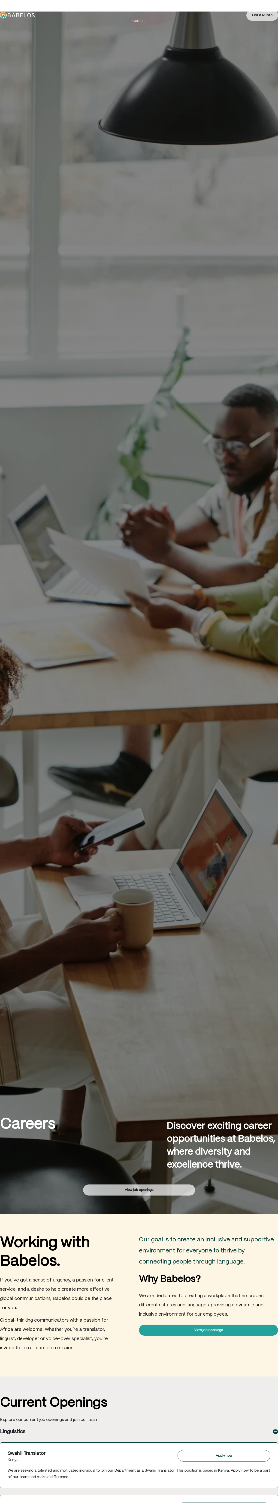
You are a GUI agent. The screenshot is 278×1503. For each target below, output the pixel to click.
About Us (104, 9)
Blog (173, 9)
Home (82, 9)
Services (128, 9)
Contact (193, 9)
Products (152, 9)
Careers (138, 21)
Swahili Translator (26, 1453)
